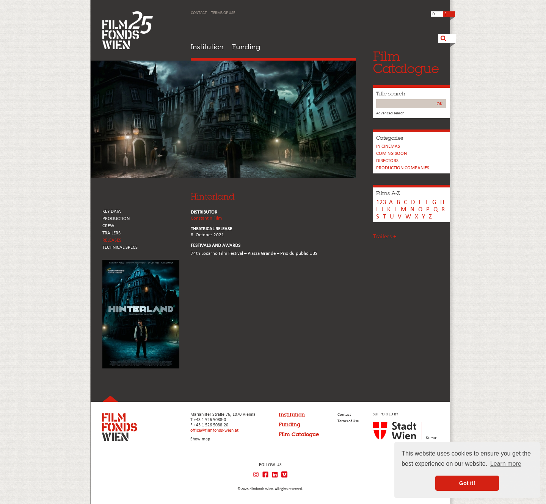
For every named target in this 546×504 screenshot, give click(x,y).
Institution (207, 47)
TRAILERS (111, 233)
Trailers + (384, 237)
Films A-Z (388, 193)
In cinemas (388, 146)
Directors (387, 160)
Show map (200, 439)
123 (381, 202)
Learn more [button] (505, 463)
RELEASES (111, 240)
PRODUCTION (116, 218)
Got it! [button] (467, 483)
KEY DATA (111, 211)
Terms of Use (223, 13)
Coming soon (391, 153)
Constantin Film (206, 218)
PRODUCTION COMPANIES (402, 167)
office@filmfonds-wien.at (214, 430)
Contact (199, 13)
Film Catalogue (299, 434)
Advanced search (390, 113)
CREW (108, 225)
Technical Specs (120, 247)
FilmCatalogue (406, 62)
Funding (246, 47)
